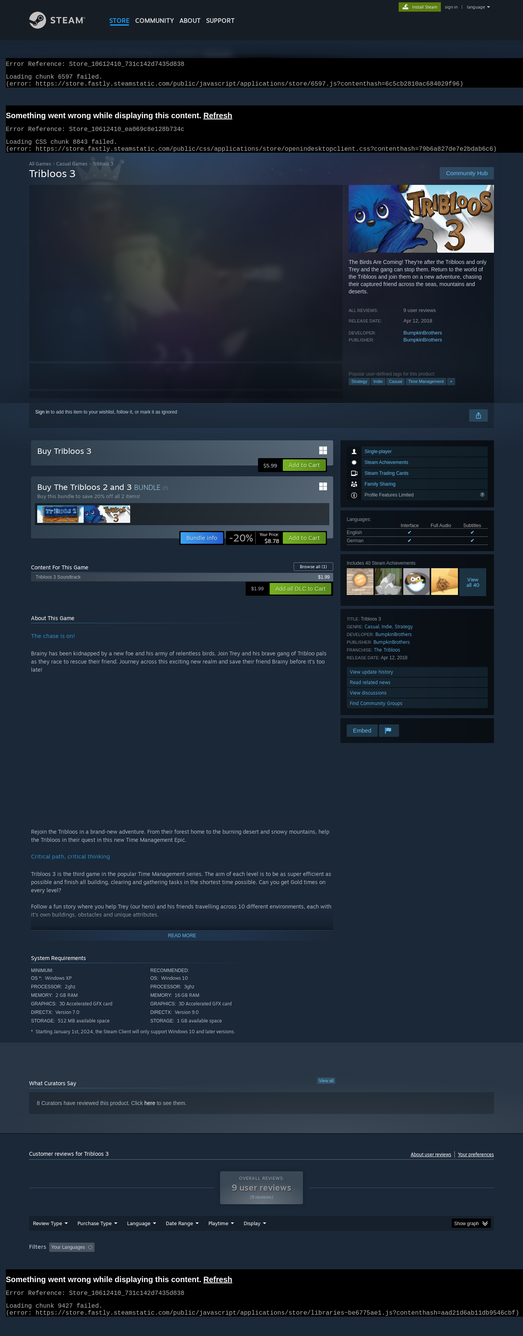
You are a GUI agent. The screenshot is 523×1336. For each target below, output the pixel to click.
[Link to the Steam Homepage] (63, 26)
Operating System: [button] (327, 1262)
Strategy (359, 390)
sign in (451, 7)
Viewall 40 (473, 591)
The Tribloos (387, 659)
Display (252, 1238)
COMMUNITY (154, 20)
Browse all (313, 576)
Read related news (370, 692)
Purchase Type (94, 1238)
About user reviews (431, 1164)
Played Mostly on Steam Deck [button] (262, 1262)
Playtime (218, 1238)
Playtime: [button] (206, 1262)
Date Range (179, 1238)
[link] (254, 547)
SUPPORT (220, 20)
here (150, 1112)
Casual (395, 390)
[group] (261, 1262)
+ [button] (451, 390)
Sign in (42, 421)
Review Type (47, 1238)
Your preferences (476, 1164)
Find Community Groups (376, 712)
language (476, 7)
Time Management (426, 390)
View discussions (368, 702)
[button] (304, 474)
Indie (378, 390)
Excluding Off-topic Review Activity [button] (146, 1262)
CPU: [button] (366, 1262)
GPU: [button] (392, 1262)
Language (138, 1238)
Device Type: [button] (426, 1262)
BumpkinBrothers (422, 342)
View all (326, 1090)
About (190, 20)
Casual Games (72, 173)
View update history (371, 681)
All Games (40, 173)
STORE (119, 20)
